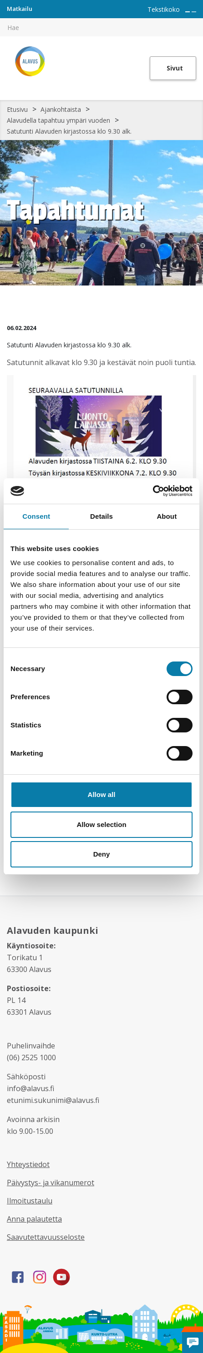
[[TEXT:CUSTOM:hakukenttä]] (101, 27)
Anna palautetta (34, 1219)
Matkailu (19, 9)
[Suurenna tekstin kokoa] (187, 11)
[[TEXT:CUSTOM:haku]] (196, 20)
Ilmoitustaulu (29, 1201)
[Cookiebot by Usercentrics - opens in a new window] (153, 491)
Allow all (102, 794)
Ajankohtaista (61, 109)
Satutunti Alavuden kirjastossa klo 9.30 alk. (69, 131)
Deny (101, 854)
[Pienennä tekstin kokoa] (194, 11)
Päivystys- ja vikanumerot (50, 1183)
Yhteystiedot (28, 1164)
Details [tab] (101, 516)
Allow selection (101, 824)
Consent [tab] (36, 516)
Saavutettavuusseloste (46, 1237)
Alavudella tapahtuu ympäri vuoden (58, 120)
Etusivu (17, 109)
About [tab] (167, 516)
